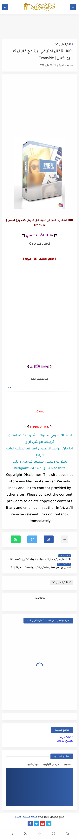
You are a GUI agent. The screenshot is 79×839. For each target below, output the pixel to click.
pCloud (39, 412)
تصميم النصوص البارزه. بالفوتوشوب (49, 764)
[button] (49, 539)
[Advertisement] (39, 106)
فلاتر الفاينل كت (63, 44)
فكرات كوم (66, 737)
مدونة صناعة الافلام (26, 817)
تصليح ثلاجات (64, 741)
